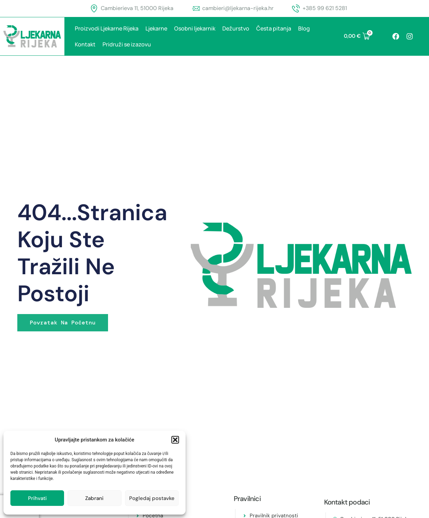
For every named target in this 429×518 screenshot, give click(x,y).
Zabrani (94, 498)
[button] (175, 439)
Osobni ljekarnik (194, 28)
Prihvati (37, 498)
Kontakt (85, 44)
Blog (304, 28)
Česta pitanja (273, 28)
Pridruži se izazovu (126, 44)
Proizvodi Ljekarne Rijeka (106, 28)
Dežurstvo (235, 28)
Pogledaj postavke (152, 498)
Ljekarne (156, 28)
